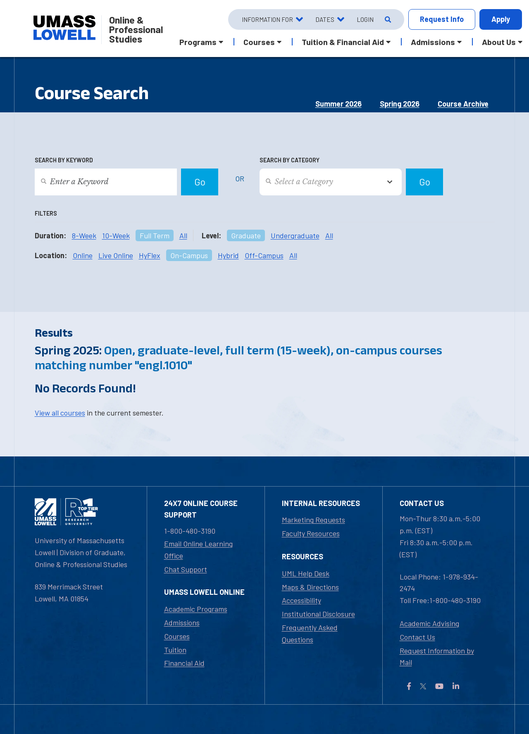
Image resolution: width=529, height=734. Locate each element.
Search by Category (289, 160)
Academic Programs (195, 608)
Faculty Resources (311, 533)
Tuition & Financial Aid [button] (343, 41)
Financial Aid (184, 662)
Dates (324, 19)
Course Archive (463, 103)
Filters (46, 213)
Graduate (246, 235)
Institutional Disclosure (318, 613)
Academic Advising (429, 623)
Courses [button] (259, 41)
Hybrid (228, 255)
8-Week (84, 235)
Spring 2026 (399, 103)
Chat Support (185, 569)
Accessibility (301, 600)
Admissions (182, 622)
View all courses (60, 412)
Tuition (175, 649)
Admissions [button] (433, 41)
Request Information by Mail (437, 656)
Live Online (115, 255)
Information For (267, 19)
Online (83, 255)
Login (365, 19)
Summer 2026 (338, 103)
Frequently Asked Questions (310, 633)
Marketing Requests (313, 519)
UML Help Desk (305, 573)
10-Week (116, 235)
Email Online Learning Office (198, 549)
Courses (177, 636)
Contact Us (417, 636)
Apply (500, 19)
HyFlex (149, 255)
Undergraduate (295, 235)
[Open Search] (387, 19)
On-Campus (189, 255)
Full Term (154, 235)
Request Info (442, 19)
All (183, 235)
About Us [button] (499, 41)
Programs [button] (198, 41)
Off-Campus (264, 255)
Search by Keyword (64, 160)
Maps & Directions (310, 586)
